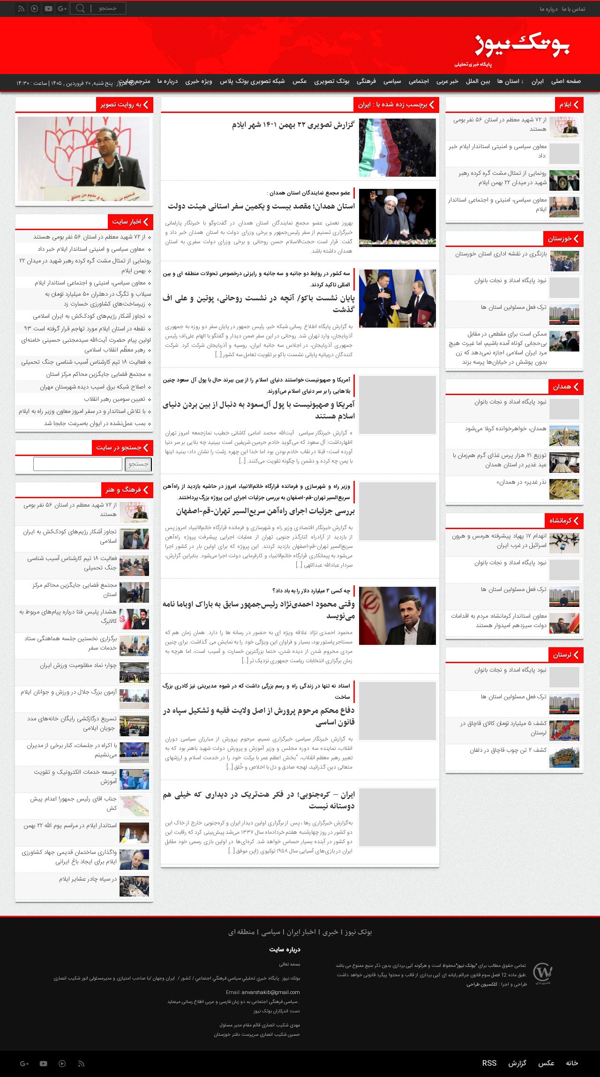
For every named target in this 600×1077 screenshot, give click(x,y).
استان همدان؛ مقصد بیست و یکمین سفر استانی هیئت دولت (261, 206)
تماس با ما (573, 9)
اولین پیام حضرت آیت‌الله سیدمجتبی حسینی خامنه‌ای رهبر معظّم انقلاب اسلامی (86, 345)
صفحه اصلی (566, 81)
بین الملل (478, 81)
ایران (538, 81)
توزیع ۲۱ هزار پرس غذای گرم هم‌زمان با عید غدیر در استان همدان (500, 460)
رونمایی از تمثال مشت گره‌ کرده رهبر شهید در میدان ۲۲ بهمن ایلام (503, 178)
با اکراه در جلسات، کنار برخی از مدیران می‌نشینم (72, 750)
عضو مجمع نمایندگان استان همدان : (308, 193)
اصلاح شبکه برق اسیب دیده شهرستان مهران (92, 387)
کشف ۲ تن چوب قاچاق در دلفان (508, 750)
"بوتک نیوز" (466, 966)
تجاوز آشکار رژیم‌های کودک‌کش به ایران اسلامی (89, 316)
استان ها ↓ (511, 81)
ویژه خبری (198, 81)
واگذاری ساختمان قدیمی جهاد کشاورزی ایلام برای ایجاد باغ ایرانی (69, 857)
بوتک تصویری (331, 81)
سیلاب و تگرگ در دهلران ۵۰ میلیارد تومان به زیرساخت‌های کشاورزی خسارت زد (98, 299)
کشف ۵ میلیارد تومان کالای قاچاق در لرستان (504, 728)
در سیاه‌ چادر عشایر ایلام (88, 879)
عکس (299, 81)
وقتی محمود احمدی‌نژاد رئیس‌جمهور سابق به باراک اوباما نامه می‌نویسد (259, 610)
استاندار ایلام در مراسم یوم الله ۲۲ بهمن (70, 825)
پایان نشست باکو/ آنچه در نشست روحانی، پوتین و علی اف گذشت (259, 304)
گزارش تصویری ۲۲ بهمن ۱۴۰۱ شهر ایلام (293, 125)
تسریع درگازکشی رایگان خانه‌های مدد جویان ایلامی (72, 723)
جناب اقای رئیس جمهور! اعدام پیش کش (73, 803)
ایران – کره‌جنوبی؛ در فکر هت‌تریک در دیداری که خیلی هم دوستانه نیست (259, 800)
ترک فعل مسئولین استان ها (514, 307)
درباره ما (549, 9)
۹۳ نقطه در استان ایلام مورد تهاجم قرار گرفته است (84, 329)
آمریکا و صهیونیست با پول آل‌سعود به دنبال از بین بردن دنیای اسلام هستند (259, 410)
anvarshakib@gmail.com (271, 992)
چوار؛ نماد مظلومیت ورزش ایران (78, 665)
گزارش (517, 1064)
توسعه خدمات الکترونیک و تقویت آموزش (75, 777)
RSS (489, 1064)
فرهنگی (366, 81)
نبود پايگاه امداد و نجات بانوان (510, 280)
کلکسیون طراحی (482, 984)
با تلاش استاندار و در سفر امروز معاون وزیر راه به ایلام (82, 411)
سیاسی (392, 81)
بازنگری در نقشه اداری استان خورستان (501, 254)
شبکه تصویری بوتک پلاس (252, 81)
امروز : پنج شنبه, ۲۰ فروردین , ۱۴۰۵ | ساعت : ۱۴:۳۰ (75, 83)
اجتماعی (419, 81)
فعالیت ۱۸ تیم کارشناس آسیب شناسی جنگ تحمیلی (83, 362)
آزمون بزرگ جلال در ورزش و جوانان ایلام (69, 692)
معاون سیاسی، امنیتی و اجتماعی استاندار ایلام (498, 204)
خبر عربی (447, 81)
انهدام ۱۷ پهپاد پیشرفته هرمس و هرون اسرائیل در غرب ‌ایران (499, 540)
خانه (572, 1064)
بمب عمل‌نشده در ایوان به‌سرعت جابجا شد (94, 424)
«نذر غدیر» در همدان (521, 482)
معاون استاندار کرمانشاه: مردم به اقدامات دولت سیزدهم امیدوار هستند (499, 621)
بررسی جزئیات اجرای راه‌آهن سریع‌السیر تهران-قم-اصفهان (265, 511)
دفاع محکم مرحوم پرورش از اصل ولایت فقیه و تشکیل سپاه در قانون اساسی (259, 716)
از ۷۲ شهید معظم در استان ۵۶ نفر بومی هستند (500, 124)
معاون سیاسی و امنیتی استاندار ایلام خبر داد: (498, 151)
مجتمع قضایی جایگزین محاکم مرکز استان (95, 374)
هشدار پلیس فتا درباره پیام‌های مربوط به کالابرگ (68, 616)
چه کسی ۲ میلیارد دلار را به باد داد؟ (311, 591)
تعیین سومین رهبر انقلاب (114, 399)
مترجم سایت (134, 81)
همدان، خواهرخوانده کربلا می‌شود (506, 429)
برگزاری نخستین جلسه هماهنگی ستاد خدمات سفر (70, 643)
